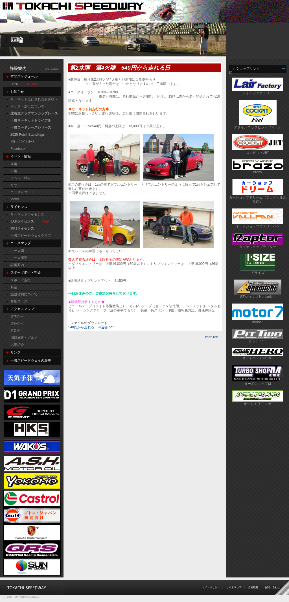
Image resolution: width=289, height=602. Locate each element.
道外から (17, 324)
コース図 (17, 251)
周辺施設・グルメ (24, 338)
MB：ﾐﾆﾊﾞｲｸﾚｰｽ (22, 142)
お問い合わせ (272, 587)
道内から (17, 316)
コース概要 (18, 258)
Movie (14, 199)
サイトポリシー (211, 587)
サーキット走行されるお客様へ (34, 99)
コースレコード (22, 192)
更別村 (15, 331)
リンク (15, 352)
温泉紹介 (17, 345)
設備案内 (17, 265)
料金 (13, 287)
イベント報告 (20, 178)
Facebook (17, 149)
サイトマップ (234, 587)
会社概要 (253, 587)
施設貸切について (24, 294)
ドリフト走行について (27, 106)
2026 (14, 84)
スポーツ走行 (20, 280)
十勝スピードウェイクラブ (30, 236)
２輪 (13, 171)
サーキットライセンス (27, 214)
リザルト (17, 185)
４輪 (13, 164)
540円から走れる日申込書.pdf (90, 327)
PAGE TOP (211, 337)
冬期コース (18, 301)
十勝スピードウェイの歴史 (30, 360)
